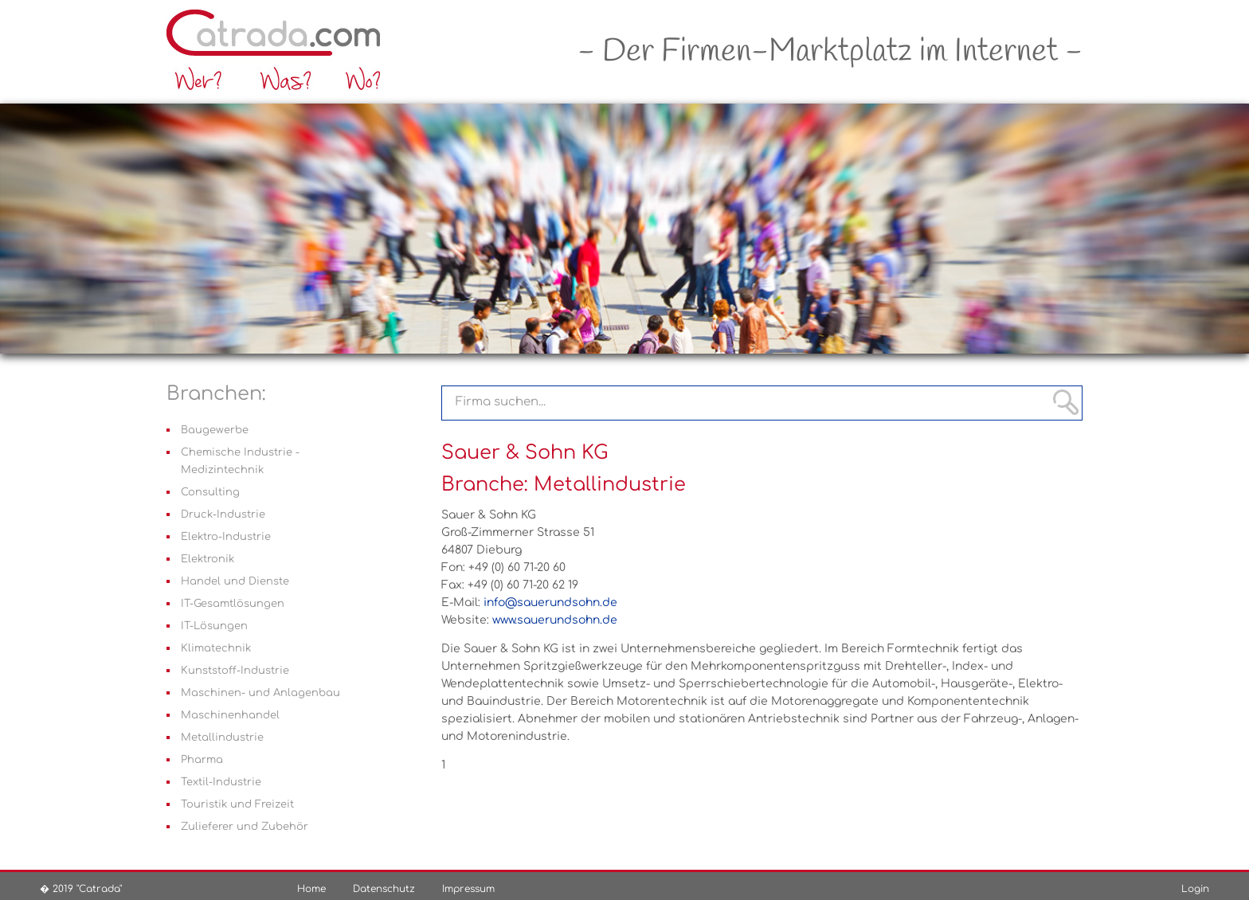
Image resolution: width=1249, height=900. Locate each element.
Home (311, 888)
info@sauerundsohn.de (550, 602)
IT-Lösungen (214, 626)
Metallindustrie (222, 737)
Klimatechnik (216, 648)
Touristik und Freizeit (237, 804)
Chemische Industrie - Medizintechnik (240, 461)
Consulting (210, 492)
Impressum (468, 888)
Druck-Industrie (223, 514)
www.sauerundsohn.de (554, 620)
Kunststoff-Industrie (235, 670)
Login (1195, 888)
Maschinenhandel (230, 715)
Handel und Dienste (235, 581)
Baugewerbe (215, 430)
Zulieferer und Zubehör (244, 826)
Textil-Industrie (221, 782)
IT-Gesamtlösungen (232, 603)
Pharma (202, 759)
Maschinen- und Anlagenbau (260, 692)
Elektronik (207, 559)
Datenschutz (384, 888)
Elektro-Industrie (226, 536)
